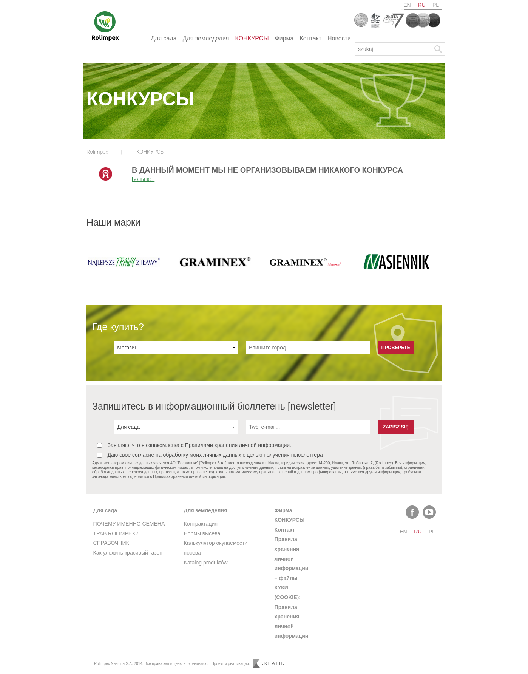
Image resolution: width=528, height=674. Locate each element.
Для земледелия (206, 38)
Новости (339, 38)
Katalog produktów (206, 563)
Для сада (163, 38)
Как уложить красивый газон (127, 553)
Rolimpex (97, 152)
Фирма (284, 38)
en (407, 5)
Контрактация (201, 524)
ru (421, 5)
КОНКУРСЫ (252, 38)
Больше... (143, 179)
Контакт (310, 38)
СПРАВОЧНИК (111, 543)
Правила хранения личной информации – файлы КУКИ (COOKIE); (292, 568)
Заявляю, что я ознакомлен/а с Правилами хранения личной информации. (194, 445)
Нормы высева (202, 533)
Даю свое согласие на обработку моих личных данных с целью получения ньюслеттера (210, 455)
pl (435, 5)
